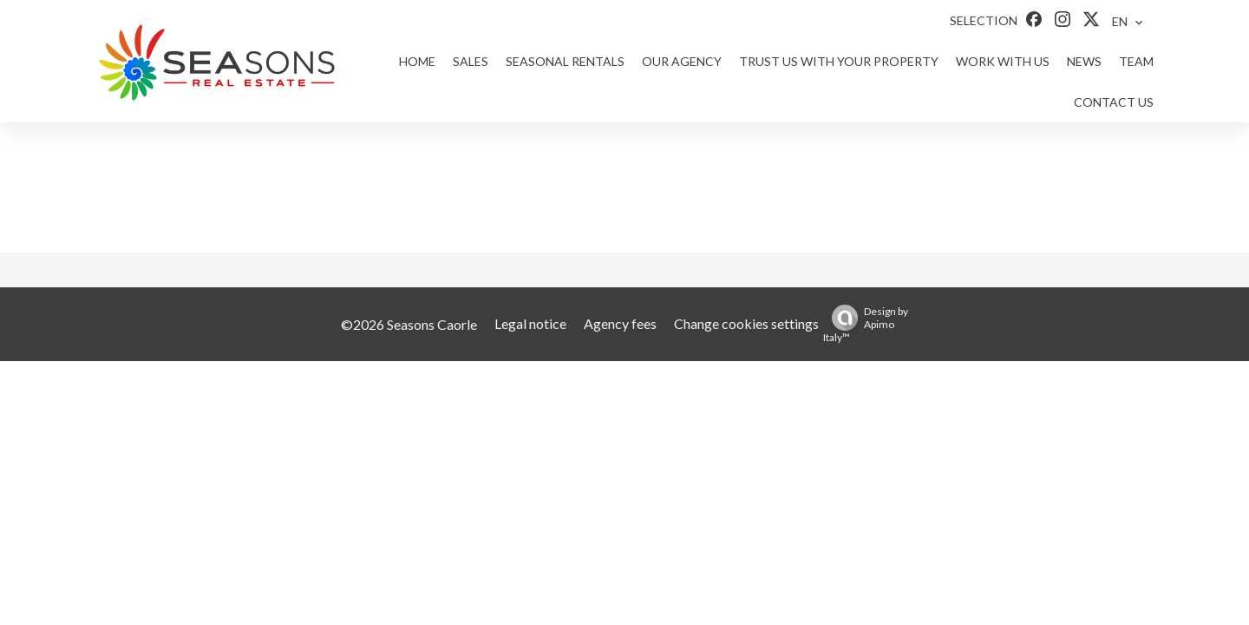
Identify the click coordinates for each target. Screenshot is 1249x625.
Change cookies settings (746, 323)
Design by (865, 324)
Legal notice (530, 323)
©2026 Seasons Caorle (409, 324)
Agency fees (620, 323)
